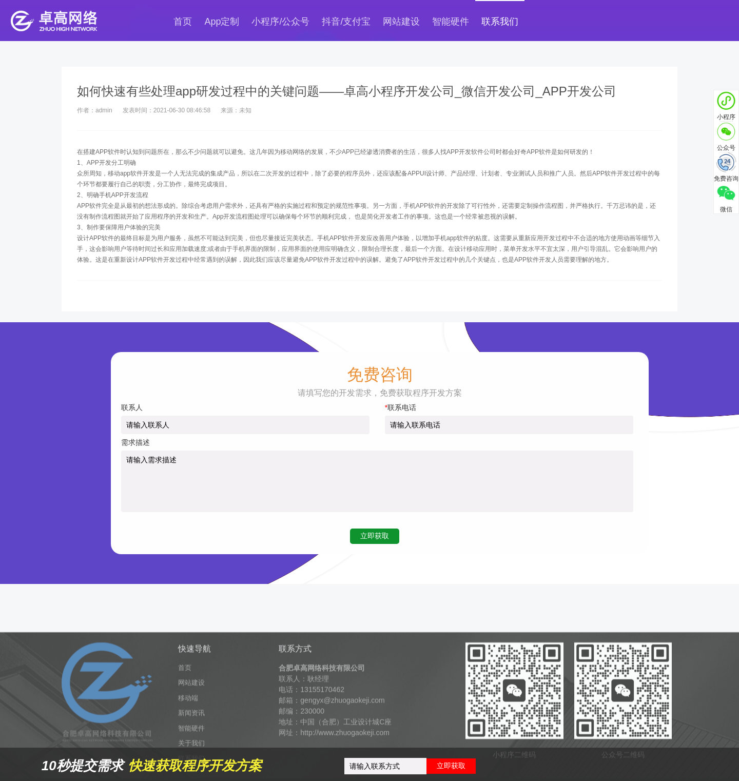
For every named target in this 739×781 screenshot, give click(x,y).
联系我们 (499, 21)
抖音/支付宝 (346, 21)
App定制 (221, 21)
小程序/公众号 (280, 21)
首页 (182, 21)
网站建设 (401, 21)
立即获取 (451, 766)
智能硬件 (450, 21)
